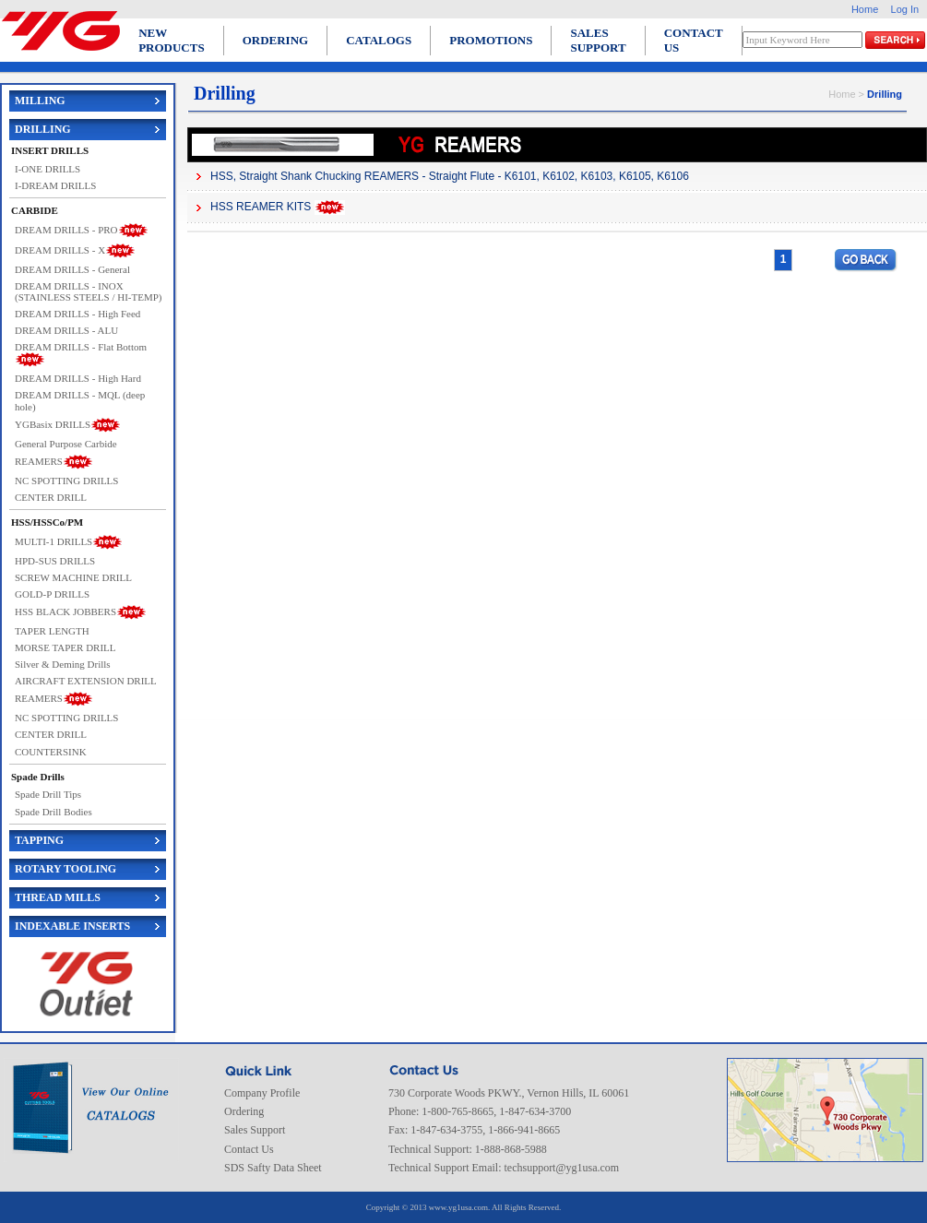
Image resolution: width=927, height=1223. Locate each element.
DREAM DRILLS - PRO (66, 228)
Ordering (244, 1111)
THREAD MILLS (58, 897)
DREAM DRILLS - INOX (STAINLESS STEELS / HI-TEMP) (88, 291)
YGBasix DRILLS (52, 423)
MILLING (40, 100)
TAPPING (39, 840)
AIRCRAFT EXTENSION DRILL (86, 680)
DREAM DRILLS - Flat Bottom (81, 346)
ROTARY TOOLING (65, 868)
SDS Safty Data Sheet (273, 1167)
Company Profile (262, 1092)
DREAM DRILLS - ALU (66, 330)
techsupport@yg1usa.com (561, 1167)
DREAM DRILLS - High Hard (78, 378)
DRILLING (43, 129)
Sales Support (254, 1129)
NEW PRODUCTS (171, 40)
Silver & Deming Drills (63, 664)
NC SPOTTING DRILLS (66, 480)
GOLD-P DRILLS (52, 594)
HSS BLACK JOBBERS (65, 611)
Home (864, 9)
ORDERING (276, 40)
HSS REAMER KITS (260, 206)
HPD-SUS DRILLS (55, 560)
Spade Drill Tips (48, 794)
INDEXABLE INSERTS (72, 926)
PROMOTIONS (490, 40)
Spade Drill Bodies (53, 811)
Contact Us (249, 1149)
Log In (905, 9)
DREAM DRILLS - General (72, 269)
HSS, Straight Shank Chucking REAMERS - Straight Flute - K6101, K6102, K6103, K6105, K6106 (449, 176)
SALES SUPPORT (597, 40)
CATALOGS (378, 40)
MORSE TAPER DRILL (65, 647)
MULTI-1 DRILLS (53, 540)
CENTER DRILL (51, 497)
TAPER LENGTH (52, 630)
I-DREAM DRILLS (55, 185)
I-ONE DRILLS (47, 168)
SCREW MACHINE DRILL (73, 577)
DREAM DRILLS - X (60, 249)
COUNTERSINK (51, 751)
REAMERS (39, 460)
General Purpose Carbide (66, 443)
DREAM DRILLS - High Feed (77, 313)
